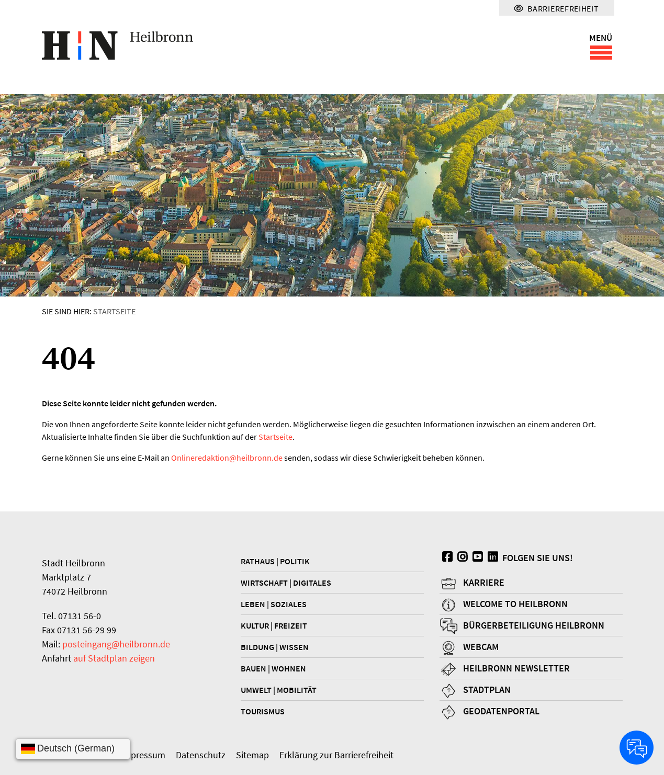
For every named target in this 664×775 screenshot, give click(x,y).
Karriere (483, 582)
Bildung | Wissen (275, 647)
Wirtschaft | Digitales (286, 582)
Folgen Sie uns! (506, 558)
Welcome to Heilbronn (515, 604)
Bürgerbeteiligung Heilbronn (533, 625)
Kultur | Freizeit (274, 625)
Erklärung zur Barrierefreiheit (336, 755)
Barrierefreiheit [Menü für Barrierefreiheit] (556, 8)
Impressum (142, 755)
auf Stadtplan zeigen (114, 658)
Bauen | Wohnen (273, 668)
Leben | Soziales (274, 604)
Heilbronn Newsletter (516, 668)
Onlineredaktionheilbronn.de (227, 457)
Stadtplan (487, 689)
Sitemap (252, 755)
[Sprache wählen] (73, 749)
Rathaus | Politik (275, 561)
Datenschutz (201, 755)
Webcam (481, 647)
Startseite (114, 311)
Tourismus (263, 711)
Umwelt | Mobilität (279, 690)
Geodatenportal (501, 711)
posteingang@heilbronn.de (116, 644)
